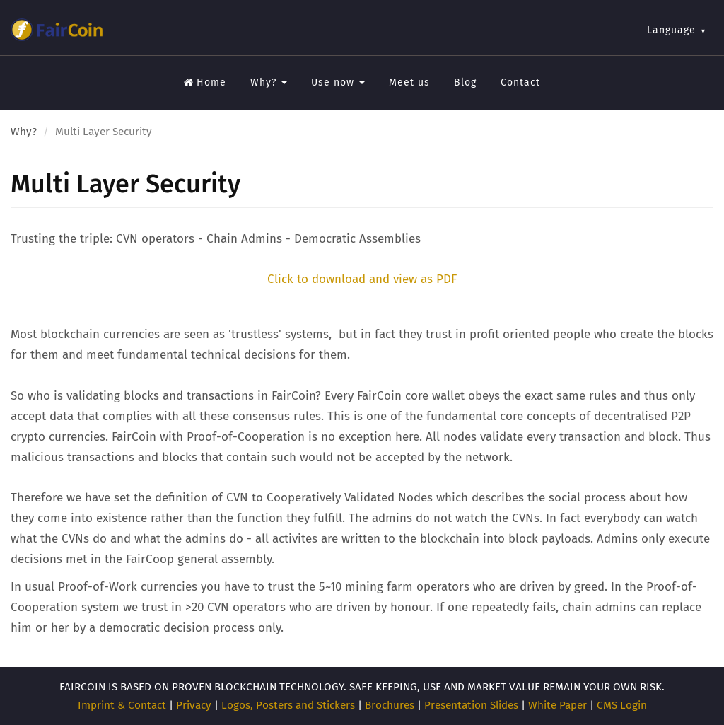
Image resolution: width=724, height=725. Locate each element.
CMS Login (622, 705)
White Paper (557, 705)
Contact (520, 82)
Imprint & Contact (122, 705)
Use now (338, 82)
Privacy (193, 705)
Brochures (389, 705)
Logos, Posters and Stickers (288, 705)
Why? (268, 82)
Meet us (409, 82)
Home (205, 82)
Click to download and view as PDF (362, 279)
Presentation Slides (471, 705)
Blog (465, 82)
